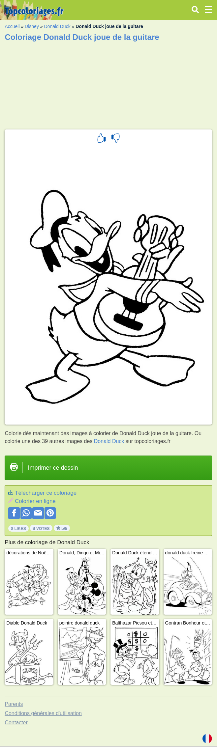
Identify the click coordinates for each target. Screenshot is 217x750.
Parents (14, 704)
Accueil (12, 26)
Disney (32, 26)
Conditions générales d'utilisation (43, 713)
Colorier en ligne (35, 501)
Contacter (16, 722)
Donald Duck (57, 26)
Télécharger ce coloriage (46, 493)
